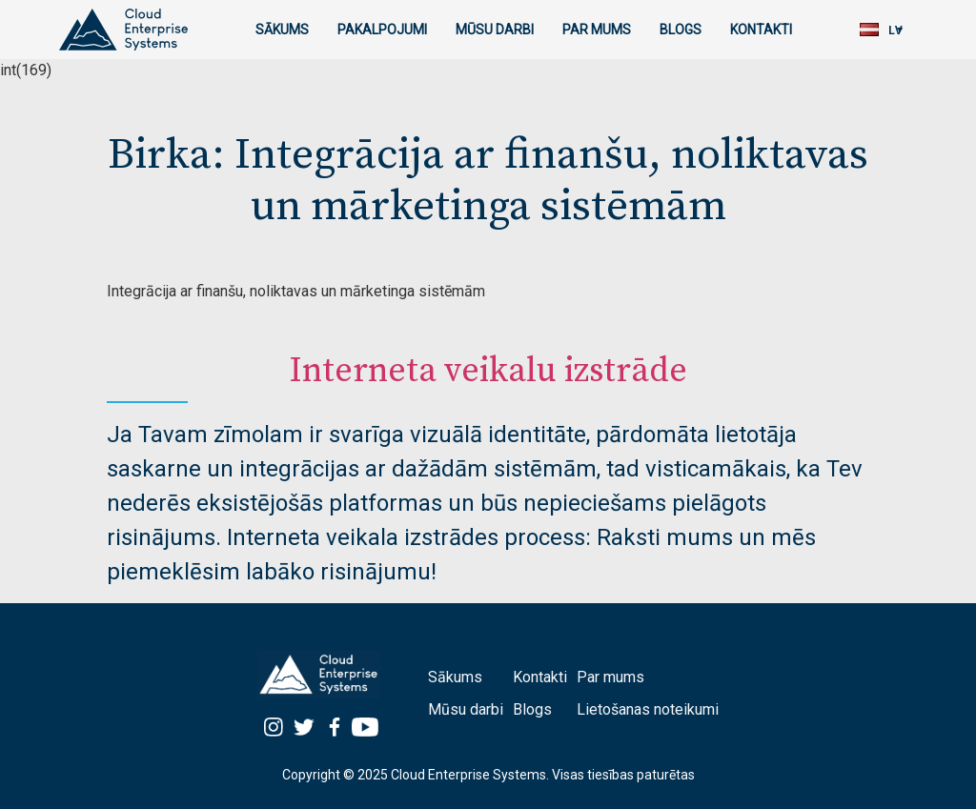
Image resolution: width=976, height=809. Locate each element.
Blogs (681, 29)
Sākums (282, 29)
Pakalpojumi (382, 29)
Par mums (596, 29)
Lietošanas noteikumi (648, 709)
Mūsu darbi (495, 29)
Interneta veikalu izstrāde (488, 371)
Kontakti (761, 29)
